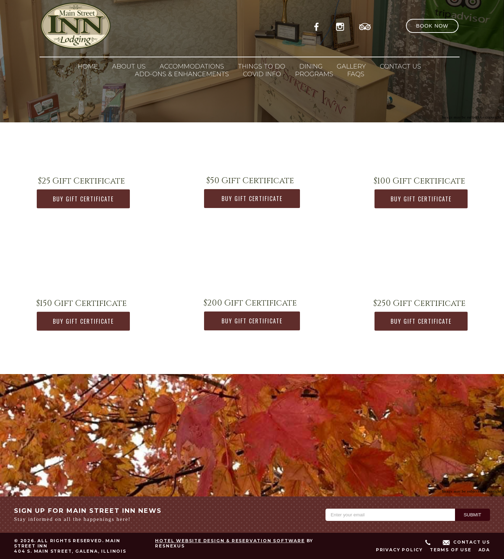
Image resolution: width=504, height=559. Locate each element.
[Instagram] (341, 25)
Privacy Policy (399, 549)
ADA (484, 549)
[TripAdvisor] (365, 25)
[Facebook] (318, 25)
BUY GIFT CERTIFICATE (83, 199)
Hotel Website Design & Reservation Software (229, 540)
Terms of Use (450, 549)
